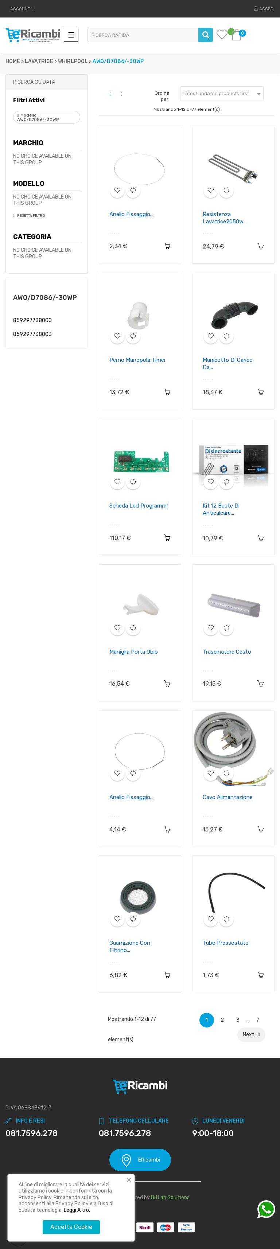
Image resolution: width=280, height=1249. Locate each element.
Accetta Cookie (71, 1226)
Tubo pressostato (226, 943)
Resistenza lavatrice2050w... (224, 218)
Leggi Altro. (77, 1210)
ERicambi (140, 1160)
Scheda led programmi (138, 505)
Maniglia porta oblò (133, 652)
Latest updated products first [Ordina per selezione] (223, 94)
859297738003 (32, 334)
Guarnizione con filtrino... (129, 947)
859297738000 (32, 320)
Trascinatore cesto (227, 652)
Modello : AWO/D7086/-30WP (38, 117)
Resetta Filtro (30, 216)
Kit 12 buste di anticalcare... (221, 509)
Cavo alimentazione (228, 797)
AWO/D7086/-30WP (45, 298)
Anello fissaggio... (131, 214)
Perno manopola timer (137, 360)
